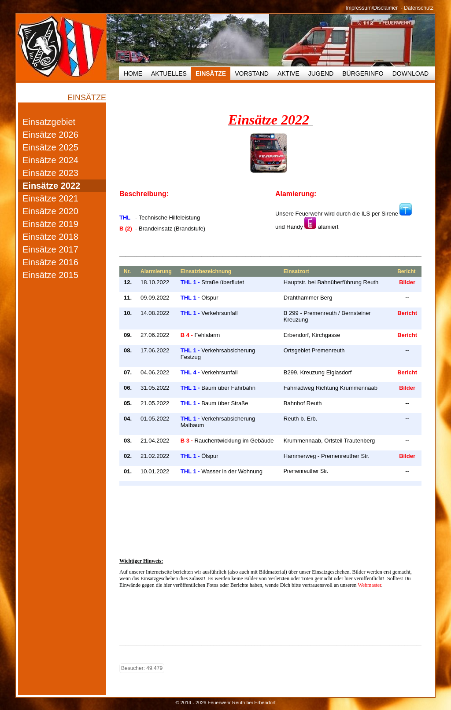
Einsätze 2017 (50, 249)
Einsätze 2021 (50, 198)
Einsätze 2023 (50, 173)
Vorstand (252, 73)
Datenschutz (418, 8)
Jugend (321, 73)
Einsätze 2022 (51, 185)
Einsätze (211, 73)
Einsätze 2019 (50, 224)
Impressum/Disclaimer (372, 8)
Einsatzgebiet (48, 122)
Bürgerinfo (362, 73)
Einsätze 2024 (50, 160)
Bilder (407, 282)
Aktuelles (169, 73)
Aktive (288, 73)
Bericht (407, 313)
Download (410, 73)
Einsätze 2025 (50, 147)
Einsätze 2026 (50, 134)
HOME (133, 73)
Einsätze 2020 (50, 211)
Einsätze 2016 (50, 262)
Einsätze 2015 (50, 275)
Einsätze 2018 (50, 237)
